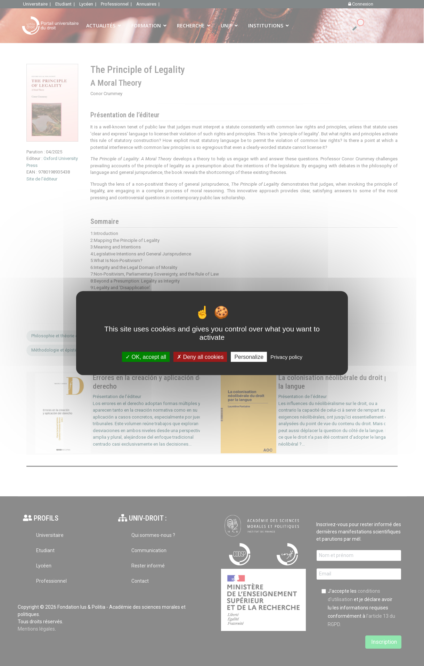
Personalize (248, 357)
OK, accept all (145, 357)
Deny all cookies (200, 357)
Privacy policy (286, 357)
